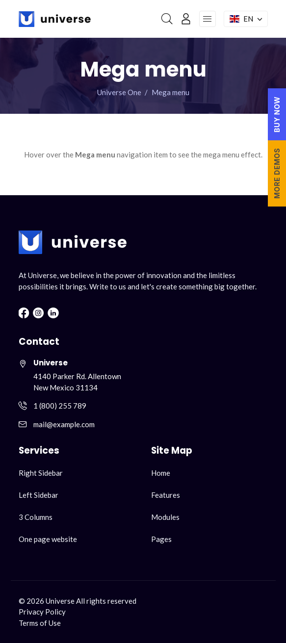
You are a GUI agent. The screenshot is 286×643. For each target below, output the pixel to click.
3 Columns (35, 517)
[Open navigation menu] (207, 19)
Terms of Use (40, 622)
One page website (48, 539)
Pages (161, 539)
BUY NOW (277, 114)
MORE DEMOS (277, 173)
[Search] (167, 19)
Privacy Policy (42, 611)
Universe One (119, 92)
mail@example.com (64, 424)
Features (165, 494)
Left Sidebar (38, 494)
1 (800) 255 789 (59, 405)
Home (160, 472)
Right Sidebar (41, 472)
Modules (165, 517)
